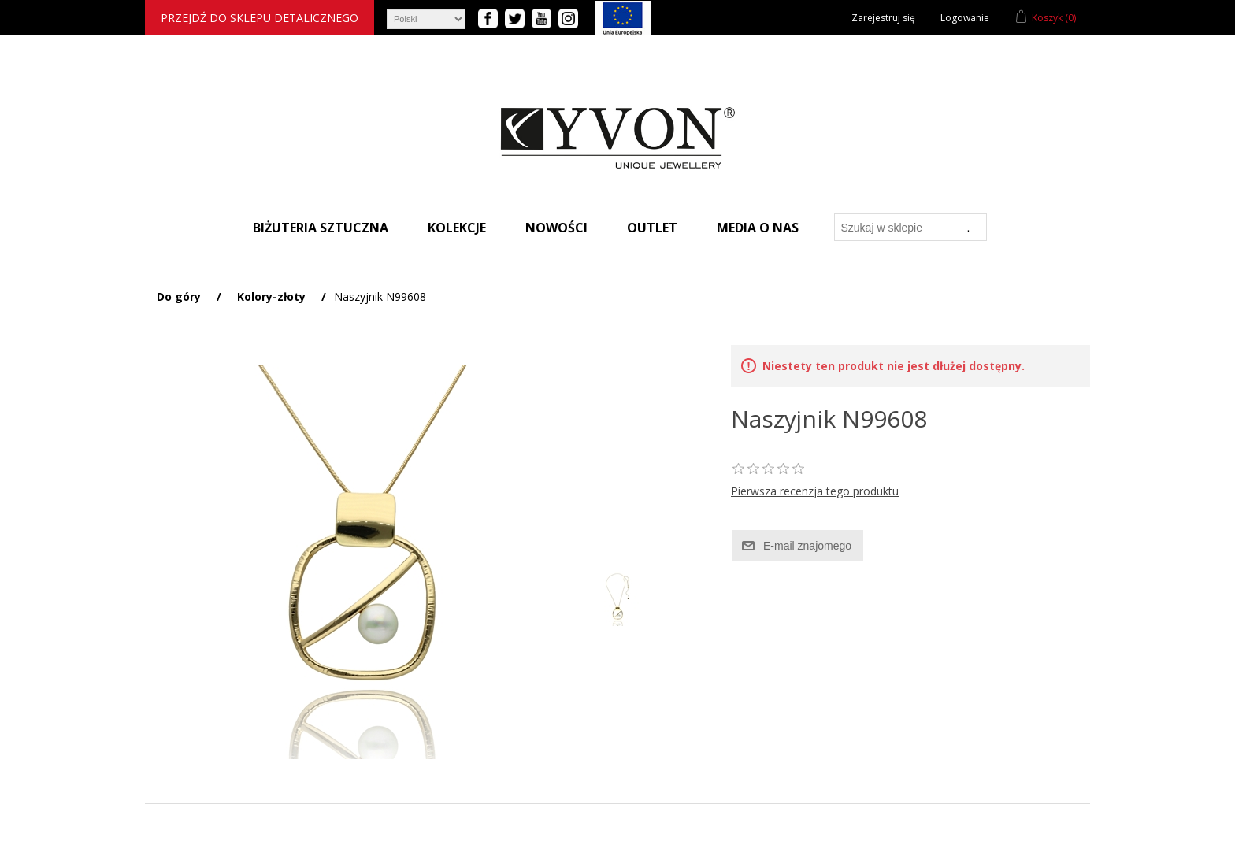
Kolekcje (457, 227)
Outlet (652, 227)
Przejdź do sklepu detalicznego (259, 17)
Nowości (556, 227)
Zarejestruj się (883, 17)
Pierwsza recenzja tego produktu (815, 491)
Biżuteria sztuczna (320, 227)
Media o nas (758, 227)
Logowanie (964, 17)
